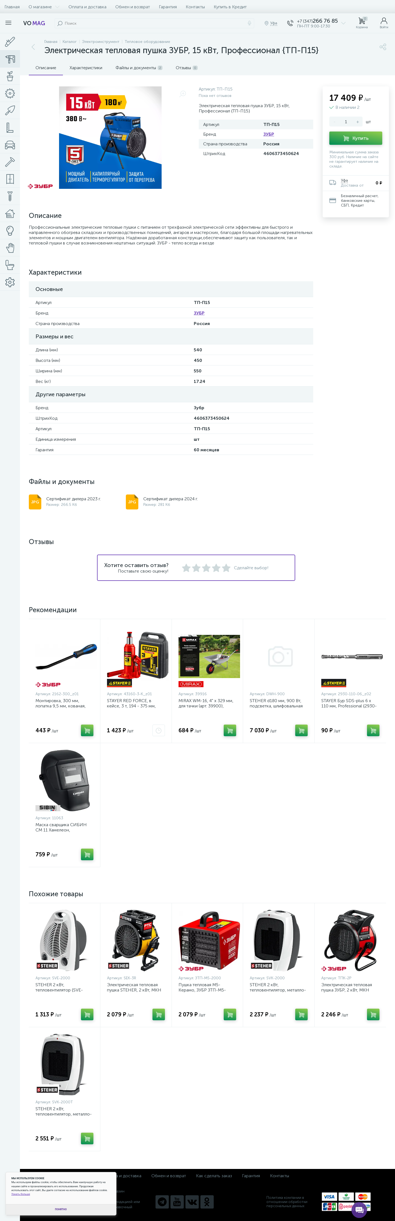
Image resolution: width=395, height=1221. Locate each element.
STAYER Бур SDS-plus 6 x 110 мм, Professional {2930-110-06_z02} (349, 706)
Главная (12, 6)
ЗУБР (268, 134)
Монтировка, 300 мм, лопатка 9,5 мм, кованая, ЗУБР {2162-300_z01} (60, 706)
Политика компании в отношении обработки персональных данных (286, 1202)
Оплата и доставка (87, 6)
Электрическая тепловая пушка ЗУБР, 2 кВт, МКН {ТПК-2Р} (346, 990)
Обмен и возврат (132, 6)
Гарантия (168, 6)
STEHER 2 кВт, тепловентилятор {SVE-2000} (59, 990)
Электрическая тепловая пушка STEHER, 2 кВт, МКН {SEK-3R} (134, 990)
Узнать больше (20, 1194)
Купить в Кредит (230, 6)
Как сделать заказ (214, 1175)
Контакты (195, 6)
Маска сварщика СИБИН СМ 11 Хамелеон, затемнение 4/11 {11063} (61, 830)
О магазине (44, 6)
